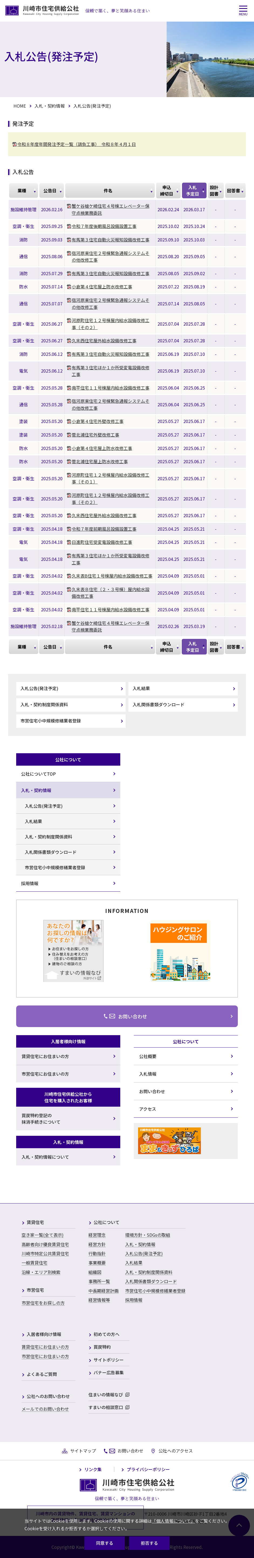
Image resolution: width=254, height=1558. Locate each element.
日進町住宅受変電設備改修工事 (102, 542)
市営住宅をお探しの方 (43, 1303)
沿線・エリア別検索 (41, 1272)
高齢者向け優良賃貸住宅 (45, 1244)
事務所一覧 (99, 1281)
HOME (19, 106)
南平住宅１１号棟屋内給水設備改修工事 (110, 387)
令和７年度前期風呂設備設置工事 (104, 529)
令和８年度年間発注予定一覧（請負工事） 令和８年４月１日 (76, 144)
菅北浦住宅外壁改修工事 (95, 434)
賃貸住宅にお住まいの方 (45, 1347)
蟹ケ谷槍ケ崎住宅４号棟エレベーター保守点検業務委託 (110, 209)
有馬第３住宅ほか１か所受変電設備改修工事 (110, 371)
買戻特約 (102, 1347)
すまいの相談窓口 (105, 1407)
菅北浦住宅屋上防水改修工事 (100, 461)
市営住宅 (35, 1290)
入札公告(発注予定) (39, 688)
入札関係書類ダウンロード (158, 704)
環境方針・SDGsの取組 (147, 1235)
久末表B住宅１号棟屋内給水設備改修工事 (112, 575)
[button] (243, 11)
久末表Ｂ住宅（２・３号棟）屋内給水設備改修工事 (110, 592)
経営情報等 (99, 1300)
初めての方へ (106, 1334)
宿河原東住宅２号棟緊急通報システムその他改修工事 (110, 256)
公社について (106, 1222)
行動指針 (97, 1253)
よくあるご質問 (42, 1374)
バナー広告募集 (109, 1373)
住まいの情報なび (105, 1395)
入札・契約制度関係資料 (44, 704)
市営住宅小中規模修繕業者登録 (50, 720)
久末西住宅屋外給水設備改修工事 (104, 340)
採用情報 (133, 1300)
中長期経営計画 (103, 1290)
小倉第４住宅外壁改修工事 (97, 421)
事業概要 (97, 1262)
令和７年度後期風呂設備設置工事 (104, 226)
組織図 (94, 1272)
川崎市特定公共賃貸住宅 (45, 1253)
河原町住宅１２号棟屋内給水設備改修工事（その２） (110, 323)
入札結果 (141, 688)
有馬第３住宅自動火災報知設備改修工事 (110, 239)
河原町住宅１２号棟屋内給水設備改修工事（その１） (110, 478)
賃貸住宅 (35, 1222)
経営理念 (97, 1235)
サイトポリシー (109, 1360)
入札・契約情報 (50, 106)
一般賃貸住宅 (34, 1262)
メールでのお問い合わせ (45, 1409)
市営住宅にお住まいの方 (45, 1356)
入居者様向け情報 (44, 1334)
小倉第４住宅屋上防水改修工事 (102, 286)
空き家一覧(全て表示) (43, 1235)
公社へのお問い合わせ (48, 1396)
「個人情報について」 (173, 1521)
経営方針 (97, 1244)
